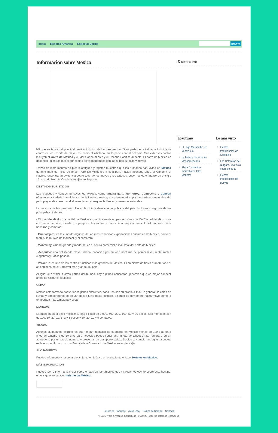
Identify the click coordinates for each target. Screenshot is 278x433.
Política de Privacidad (114, 411)
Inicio (42, 43)
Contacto (169, 411)
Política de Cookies (152, 411)
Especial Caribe (87, 43)
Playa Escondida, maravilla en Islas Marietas (192, 171)
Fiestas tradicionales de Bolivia (229, 179)
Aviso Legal (134, 411)
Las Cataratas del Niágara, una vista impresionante (230, 165)
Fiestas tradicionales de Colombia (229, 151)
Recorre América (61, 43)
